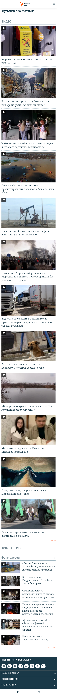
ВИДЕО (28, 21)
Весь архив (51, 540)
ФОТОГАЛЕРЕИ (28, 548)
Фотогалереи (28, 557)
